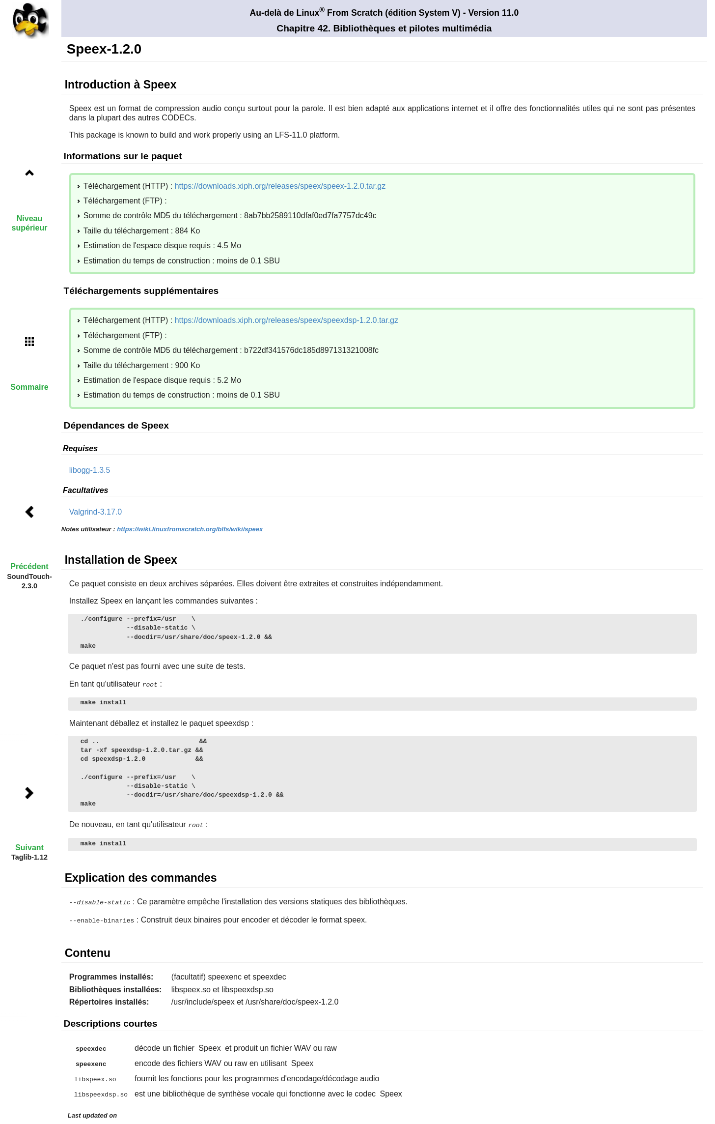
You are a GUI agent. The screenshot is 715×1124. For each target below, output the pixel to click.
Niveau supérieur (30, 223)
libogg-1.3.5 (89, 470)
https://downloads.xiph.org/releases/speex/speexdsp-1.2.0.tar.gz (286, 320)
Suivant (29, 847)
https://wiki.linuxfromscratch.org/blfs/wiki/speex (190, 529)
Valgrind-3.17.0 (95, 512)
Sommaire (29, 387)
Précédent (29, 566)
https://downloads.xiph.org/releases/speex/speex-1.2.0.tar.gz (280, 186)
